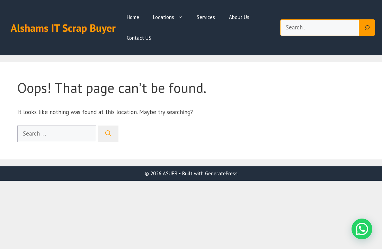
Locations (171, 17)
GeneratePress (221, 173)
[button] (362, 229)
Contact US (139, 38)
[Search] (367, 27)
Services (206, 17)
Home (133, 17)
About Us (239, 17)
